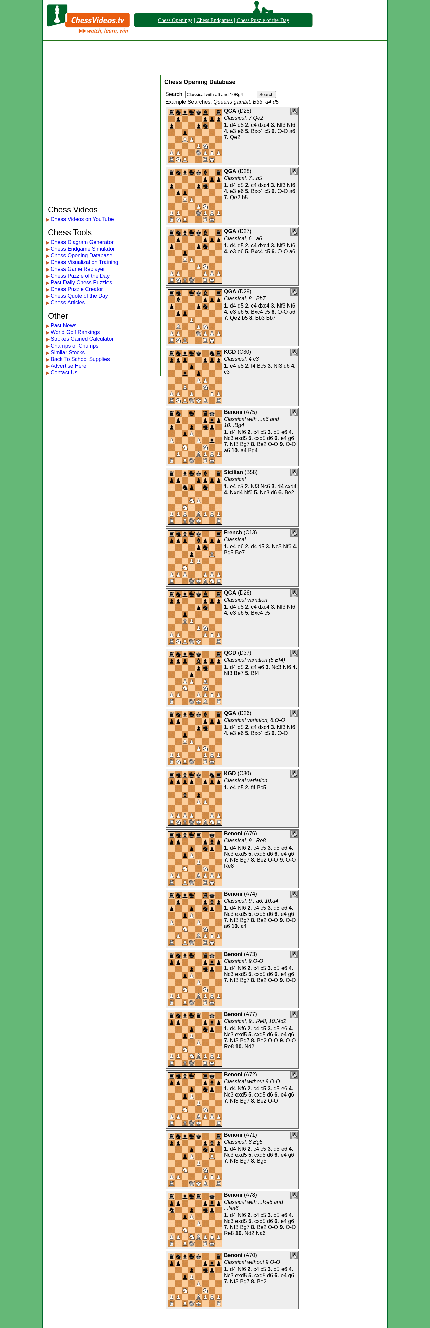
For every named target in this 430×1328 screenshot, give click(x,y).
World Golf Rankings (75, 332)
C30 (244, 352)
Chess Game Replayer (78, 269)
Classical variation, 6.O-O (254, 720)
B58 (251, 472)
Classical (235, 479)
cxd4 (291, 486)
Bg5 (228, 552)
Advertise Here (68, 366)
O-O (282, 131)
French (233, 532)
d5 (241, 125)
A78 (250, 1195)
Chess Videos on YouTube (82, 219)
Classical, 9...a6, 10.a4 (251, 901)
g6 (291, 438)
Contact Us (64, 372)
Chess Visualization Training (84, 262)
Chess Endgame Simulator (83, 249)
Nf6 (291, 125)
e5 (241, 366)
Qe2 (235, 137)
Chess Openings (175, 20)
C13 (250, 532)
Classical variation (245, 600)
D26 (244, 593)
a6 (292, 131)
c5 (267, 131)
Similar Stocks (68, 352)
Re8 (229, 866)
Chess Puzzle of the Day (262, 20)
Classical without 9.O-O (252, 1081)
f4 (253, 366)
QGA (230, 111)
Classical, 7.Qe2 (243, 118)
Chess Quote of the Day (79, 296)
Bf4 (255, 673)
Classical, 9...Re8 (245, 841)
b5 (245, 197)
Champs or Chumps (74, 346)
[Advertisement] (215, 58)
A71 (250, 1135)
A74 (250, 894)
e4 (233, 366)
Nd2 (249, 1046)
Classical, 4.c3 (241, 359)
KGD (230, 352)
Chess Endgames (214, 20)
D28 (244, 111)
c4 (254, 125)
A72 (250, 1074)
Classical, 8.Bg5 (243, 1142)
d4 (233, 125)
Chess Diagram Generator (82, 242)
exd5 (241, 438)
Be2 (261, 444)
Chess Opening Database (81, 255)
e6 (241, 131)
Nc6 (265, 486)
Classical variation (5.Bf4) (254, 660)
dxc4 (263, 125)
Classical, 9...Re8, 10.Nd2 (255, 1021)
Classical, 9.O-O (243, 961)
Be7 (240, 552)
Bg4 (252, 450)
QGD (230, 653)
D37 (244, 653)
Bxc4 (257, 131)
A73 (250, 954)
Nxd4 (236, 492)
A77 (250, 1014)
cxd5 (260, 438)
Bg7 (244, 444)
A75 (250, 412)
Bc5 (261, 366)
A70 (250, 1255)
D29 (244, 291)
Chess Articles (68, 303)
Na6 (260, 1233)
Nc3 (228, 438)
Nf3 (281, 125)
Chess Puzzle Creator (77, 289)
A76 (250, 833)
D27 (244, 231)
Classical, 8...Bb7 (245, 298)
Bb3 (260, 318)
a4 (244, 450)
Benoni (233, 412)
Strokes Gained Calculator (82, 339)
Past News (63, 325)
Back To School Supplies (80, 359)
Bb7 (270, 318)
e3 (233, 131)
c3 (227, 372)
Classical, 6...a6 (243, 238)
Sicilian (233, 472)
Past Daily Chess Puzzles (81, 282)
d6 (287, 366)
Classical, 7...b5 (243, 178)
